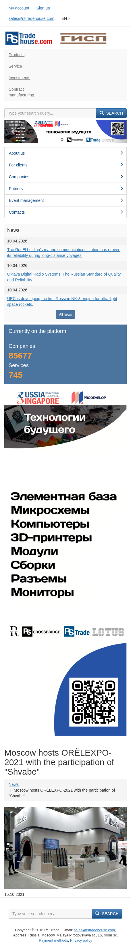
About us (66, 153)
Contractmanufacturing (21, 92)
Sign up (43, 8)
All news (65, 314)
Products (16, 54)
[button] (13, 131)
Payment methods (53, 940)
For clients (66, 165)
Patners (66, 188)
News (14, 784)
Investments (19, 77)
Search (111, 113)
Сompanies (66, 177)
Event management (66, 200)
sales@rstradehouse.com (31, 18)
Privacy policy (81, 940)
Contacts (66, 212)
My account (19, 8)
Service (15, 66)
